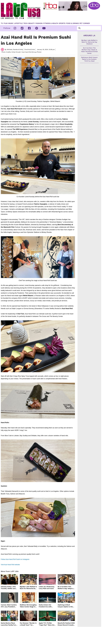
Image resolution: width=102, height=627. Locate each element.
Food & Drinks (72, 23)
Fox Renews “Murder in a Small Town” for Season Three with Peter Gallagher (28, 624)
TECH (25, 23)
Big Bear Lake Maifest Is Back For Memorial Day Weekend (28, 587)
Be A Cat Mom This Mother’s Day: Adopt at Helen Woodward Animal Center (66, 587)
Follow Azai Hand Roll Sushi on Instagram (15, 559)
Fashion (39, 23)
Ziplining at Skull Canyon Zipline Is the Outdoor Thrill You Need (66, 606)
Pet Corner (84, 23)
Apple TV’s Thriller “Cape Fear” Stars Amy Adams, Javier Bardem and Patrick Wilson (47, 624)
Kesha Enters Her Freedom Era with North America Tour (46, 606)
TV (2, 23)
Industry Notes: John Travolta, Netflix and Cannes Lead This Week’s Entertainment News (9, 587)
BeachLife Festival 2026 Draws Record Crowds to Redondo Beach (66, 624)
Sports (62, 23)
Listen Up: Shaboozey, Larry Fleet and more (47, 587)
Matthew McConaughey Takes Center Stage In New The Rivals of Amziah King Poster (28, 606)
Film (6, 23)
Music (10, 23)
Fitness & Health (50, 23)
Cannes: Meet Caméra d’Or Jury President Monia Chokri (9, 606)
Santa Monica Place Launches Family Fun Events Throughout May (9, 624)
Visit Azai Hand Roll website (10, 564)
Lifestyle (18, 23)
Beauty (31, 23)
